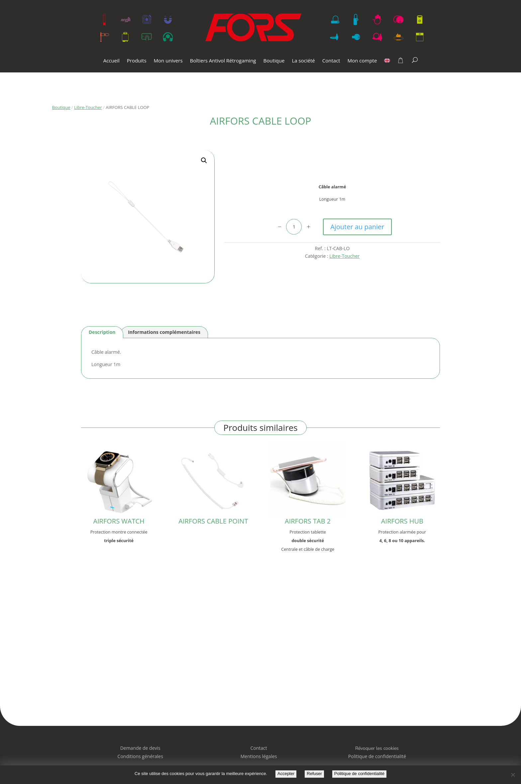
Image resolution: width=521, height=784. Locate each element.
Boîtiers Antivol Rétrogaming (223, 61)
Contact (331, 61)
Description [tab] (102, 332)
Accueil (111, 61)
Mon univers (168, 61)
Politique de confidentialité (359, 773)
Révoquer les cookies (377, 748)
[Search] (415, 59)
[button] (204, 160)
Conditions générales (140, 756)
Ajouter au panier (357, 226)
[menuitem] (387, 65)
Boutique (274, 61)
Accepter (285, 773)
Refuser (314, 773)
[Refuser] (512, 774)
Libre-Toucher (88, 107)
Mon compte (362, 61)
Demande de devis (140, 748)
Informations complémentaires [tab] (164, 332)
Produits (137, 61)
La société (303, 61)
